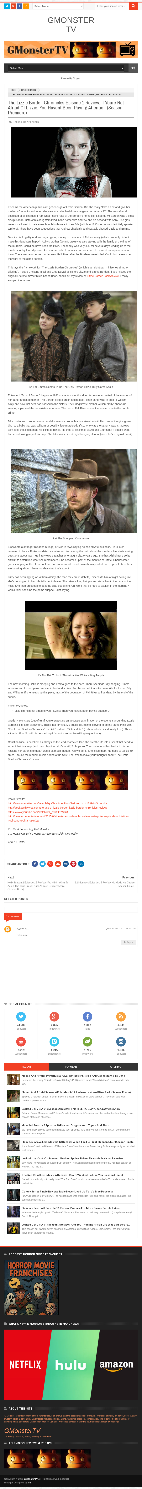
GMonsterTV (71, 25)
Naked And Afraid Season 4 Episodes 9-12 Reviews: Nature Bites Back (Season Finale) (76, 1092)
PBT (30, 1482)
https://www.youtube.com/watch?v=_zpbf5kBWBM (38, 812)
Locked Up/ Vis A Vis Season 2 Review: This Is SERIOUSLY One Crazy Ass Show (71, 1108)
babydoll (23, 929)
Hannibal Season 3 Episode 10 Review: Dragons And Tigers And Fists (65, 1125)
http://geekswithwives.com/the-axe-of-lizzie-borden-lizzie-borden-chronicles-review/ (57, 807)
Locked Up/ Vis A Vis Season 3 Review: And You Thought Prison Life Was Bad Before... (76, 1224)
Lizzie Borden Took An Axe (103, 275)
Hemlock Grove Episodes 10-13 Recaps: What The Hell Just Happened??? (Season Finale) (78, 1141)
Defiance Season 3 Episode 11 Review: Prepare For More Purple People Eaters (71, 1208)
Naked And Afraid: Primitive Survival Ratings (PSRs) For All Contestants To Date (73, 1075)
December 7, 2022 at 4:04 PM (122, 929)
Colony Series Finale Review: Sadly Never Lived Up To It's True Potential (67, 1191)
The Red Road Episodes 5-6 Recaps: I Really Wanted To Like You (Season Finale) (72, 1175)
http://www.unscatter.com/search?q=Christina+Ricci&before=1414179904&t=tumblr (57, 803)
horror (17, 122)
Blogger (76, 78)
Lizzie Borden (28, 90)
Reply (130, 942)
